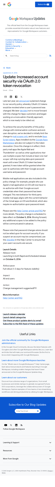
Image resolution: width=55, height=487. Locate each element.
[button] (27, 443)
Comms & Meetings (15, 40)
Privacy (50, 471)
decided (24, 111)
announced (24, 101)
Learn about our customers (14, 377)
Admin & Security (14, 46)
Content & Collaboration (17, 42)
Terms (4, 473)
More (9, 50)
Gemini (9, 44)
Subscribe (43, 4)
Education (11, 48)
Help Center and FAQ (12, 298)
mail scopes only (20, 136)
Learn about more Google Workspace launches (23, 360)
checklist (10, 240)
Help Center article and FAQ (30, 211)
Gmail (5, 90)
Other (11, 90)
